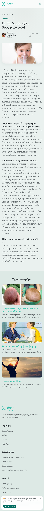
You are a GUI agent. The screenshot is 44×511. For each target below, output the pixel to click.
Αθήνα (4, 435)
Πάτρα (4, 439)
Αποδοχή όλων (10, 506)
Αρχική (4, 14)
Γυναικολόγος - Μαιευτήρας (13, 457)
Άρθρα (11, 14)
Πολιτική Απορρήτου (10, 488)
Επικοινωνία (7, 492)
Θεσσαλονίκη (7, 431)
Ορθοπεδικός (7, 466)
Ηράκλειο (6, 444)
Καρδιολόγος (7, 461)
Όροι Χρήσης (7, 483)
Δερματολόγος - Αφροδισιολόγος (15, 470)
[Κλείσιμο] (40, 498)
